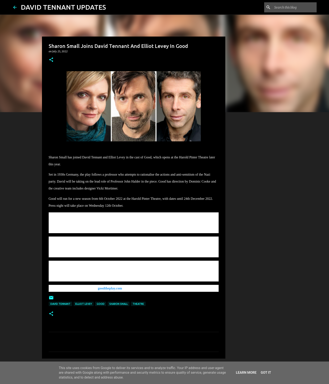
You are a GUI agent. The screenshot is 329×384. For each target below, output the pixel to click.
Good (100, 303)
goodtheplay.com (110, 288)
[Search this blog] (295, 7)
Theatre (138, 303)
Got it (266, 373)
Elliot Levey (83, 303)
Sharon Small (118, 303)
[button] (51, 60)
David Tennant (60, 303)
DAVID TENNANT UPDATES (63, 7)
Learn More (246, 373)
